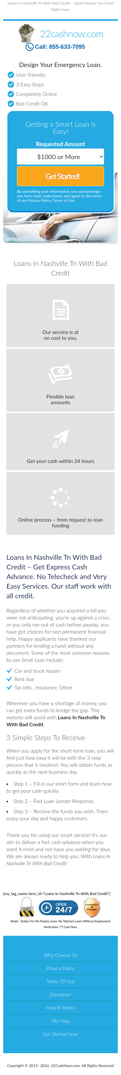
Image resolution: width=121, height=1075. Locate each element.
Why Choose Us (60, 955)
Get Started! (62, 176)
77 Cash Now (68, 927)
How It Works (60, 1008)
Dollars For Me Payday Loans (39, 921)
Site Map (60, 1021)
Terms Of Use (61, 981)
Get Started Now (60, 1034)
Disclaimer (60, 994)
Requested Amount (60, 144)
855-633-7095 (67, 47)
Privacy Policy (61, 968)
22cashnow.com (71, 33)
